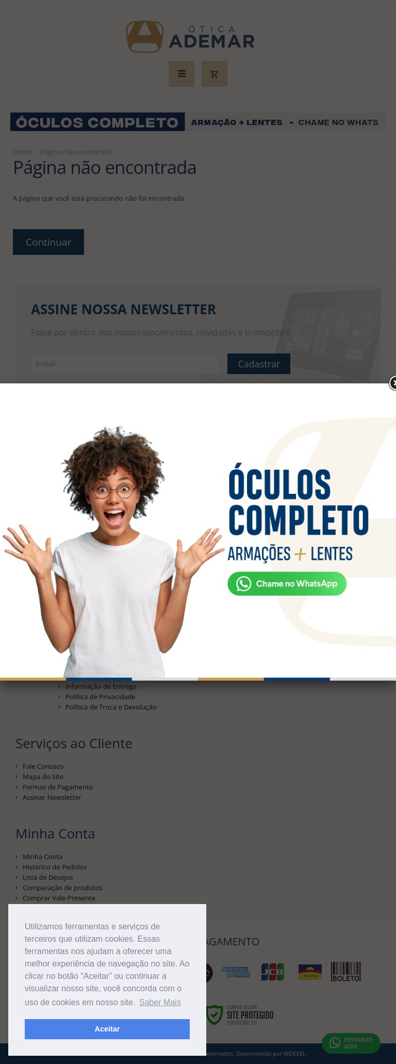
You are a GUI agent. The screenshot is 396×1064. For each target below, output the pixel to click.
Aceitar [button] (107, 1029)
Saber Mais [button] (160, 1002)
